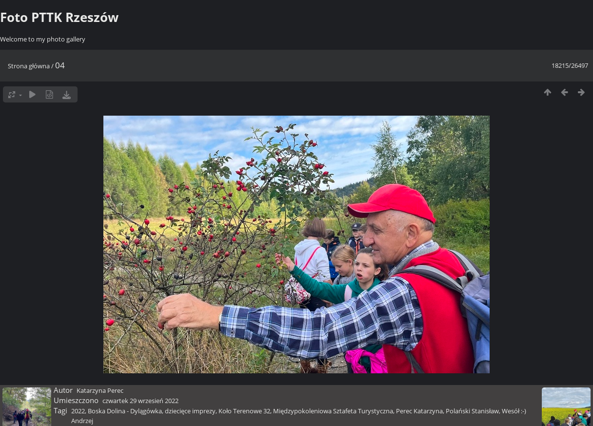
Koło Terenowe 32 (244, 410)
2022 (78, 410)
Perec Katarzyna (419, 410)
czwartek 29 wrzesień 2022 (140, 400)
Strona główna (29, 65)
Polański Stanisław (472, 410)
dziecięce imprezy (190, 410)
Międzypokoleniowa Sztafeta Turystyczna (333, 410)
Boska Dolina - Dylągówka (125, 410)
